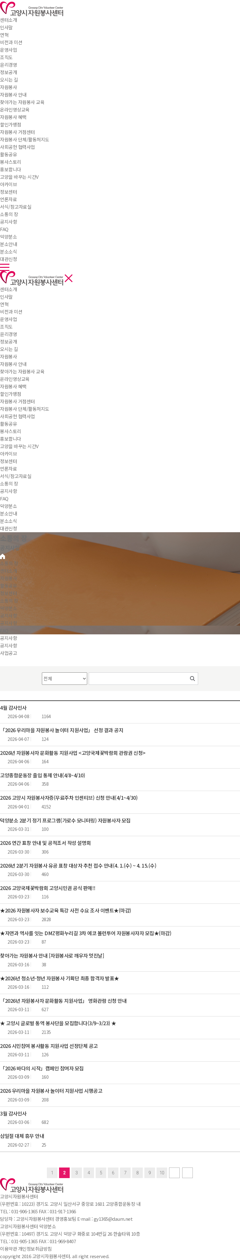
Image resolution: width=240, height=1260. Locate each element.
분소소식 (8, 521)
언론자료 (8, 468)
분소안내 (8, 513)
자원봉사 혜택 (13, 386)
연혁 (4, 304)
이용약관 (8, 1248)
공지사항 (8, 491)
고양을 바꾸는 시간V (19, 446)
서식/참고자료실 (15, 476)
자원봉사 (8, 87)
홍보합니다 (10, 438)
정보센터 (8, 191)
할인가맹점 (10, 394)
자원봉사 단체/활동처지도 (24, 408)
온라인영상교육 (15, 379)
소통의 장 (9, 214)
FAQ (4, 498)
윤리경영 (8, 334)
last (187, 1173)
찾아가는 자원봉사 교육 (22, 371)
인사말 (6, 296)
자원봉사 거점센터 (17, 401)
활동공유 (8, 154)
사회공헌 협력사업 (17, 416)
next (174, 1173)
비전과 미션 (11, 311)
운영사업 (8, 319)
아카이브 (8, 453)
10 (162, 1172)
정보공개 (8, 341)
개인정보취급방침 (35, 1248)
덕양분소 (8, 236)
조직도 (6, 326)
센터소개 (8, 20)
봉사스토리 (10, 431)
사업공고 (8, 653)
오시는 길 (9, 349)
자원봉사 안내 (13, 364)
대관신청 (8, 528)
